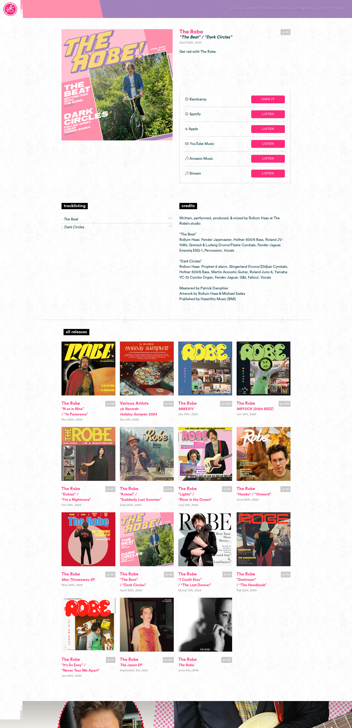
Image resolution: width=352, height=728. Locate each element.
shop (296, 9)
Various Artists (134, 403)
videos (267, 9)
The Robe (191, 32)
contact (339, 9)
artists (253, 9)
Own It (268, 99)
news (306, 9)
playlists (282, 9)
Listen (268, 114)
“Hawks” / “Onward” (254, 494)
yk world (321, 9)
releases (238, 9)
